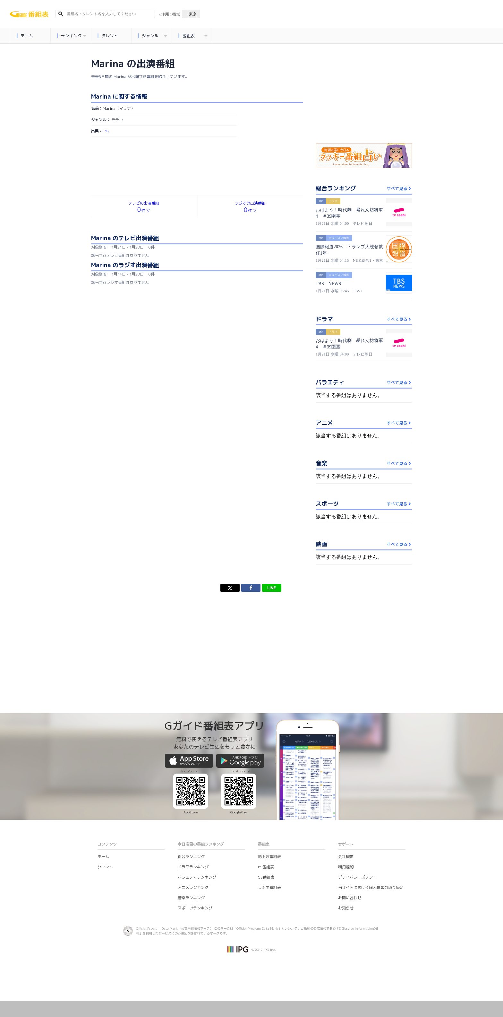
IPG (106, 131)
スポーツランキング (195, 908)
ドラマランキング (193, 867)
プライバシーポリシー (357, 877)
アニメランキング (193, 887)
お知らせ (346, 908)
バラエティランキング (197, 877)
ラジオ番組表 (269, 887)
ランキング (72, 36)
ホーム (25, 36)
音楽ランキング (191, 897)
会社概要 (346, 856)
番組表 (193, 36)
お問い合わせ (349, 897)
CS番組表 (266, 877)
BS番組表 (266, 867)
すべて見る (399, 188)
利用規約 (346, 867)
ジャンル (152, 36)
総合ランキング (191, 856)
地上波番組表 (269, 856)
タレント (108, 36)
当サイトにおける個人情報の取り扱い (371, 887)
